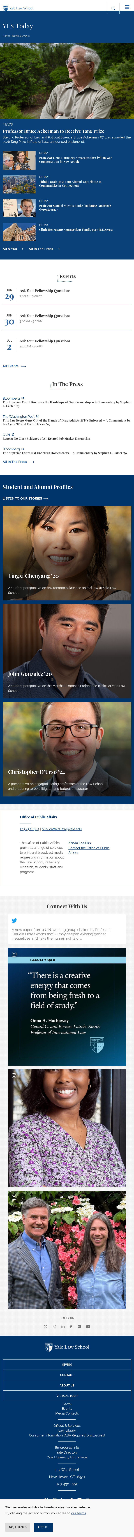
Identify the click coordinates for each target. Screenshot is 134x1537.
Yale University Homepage (67, 1457)
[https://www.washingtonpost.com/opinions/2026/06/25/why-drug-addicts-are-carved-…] (67, 421)
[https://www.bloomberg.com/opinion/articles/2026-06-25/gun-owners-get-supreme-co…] (67, 402)
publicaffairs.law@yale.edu (62, 829)
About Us (67, 1385)
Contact (67, 1375)
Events (67, 1408)
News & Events (21, 35)
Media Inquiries (79, 842)
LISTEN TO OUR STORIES (22, 498)
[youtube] (88, 1326)
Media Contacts (67, 1413)
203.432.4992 (67, 1484)
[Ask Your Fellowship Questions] (67, 297)
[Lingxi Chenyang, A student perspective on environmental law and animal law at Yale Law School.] (67, 553)
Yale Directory (67, 1452)
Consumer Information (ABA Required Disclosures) (67, 1435)
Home (6, 35)
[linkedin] (63, 1326)
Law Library (67, 1430)
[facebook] (71, 1326)
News (67, 1404)
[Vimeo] (79, 1326)
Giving (67, 1364)
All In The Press (41, 249)
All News (10, 249)
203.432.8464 (29, 829)
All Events (11, 366)
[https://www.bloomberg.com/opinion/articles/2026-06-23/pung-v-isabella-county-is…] (67, 451)
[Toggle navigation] (127, 7)
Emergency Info (67, 1447)
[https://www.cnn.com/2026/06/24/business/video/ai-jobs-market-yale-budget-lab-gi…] (67, 437)
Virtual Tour (67, 1396)
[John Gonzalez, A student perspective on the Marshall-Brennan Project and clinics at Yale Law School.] (67, 651)
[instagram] (54, 1326)
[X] (45, 1326)
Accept (43, 1527)
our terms (78, 1513)
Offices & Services (67, 1425)
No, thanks (18, 1527)
